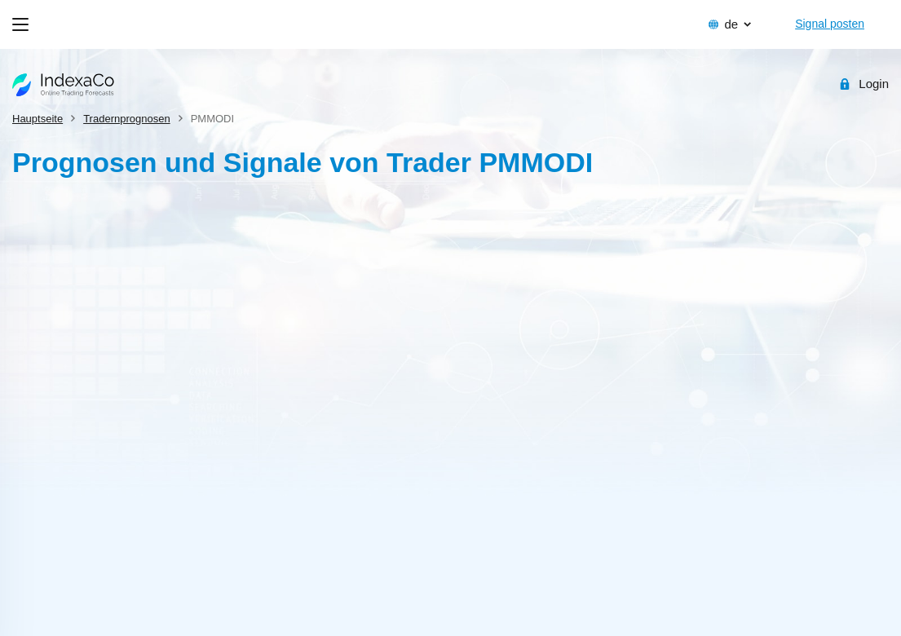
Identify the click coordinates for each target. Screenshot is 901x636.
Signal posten (829, 23)
